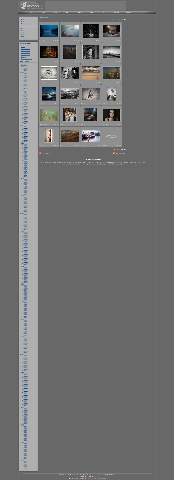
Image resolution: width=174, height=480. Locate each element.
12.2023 (26, 109)
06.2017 (26, 222)
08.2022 (26, 132)
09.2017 (26, 218)
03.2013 (26, 297)
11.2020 (25, 163)
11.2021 (25, 145)
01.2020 (26, 176)
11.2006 (25, 410)
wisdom (104, 40)
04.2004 (26, 454)
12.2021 (26, 144)
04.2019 (26, 190)
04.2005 (26, 436)
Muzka (83, 103)
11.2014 (25, 269)
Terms (22, 32)
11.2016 (25, 233)
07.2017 (26, 221)
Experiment (98, 162)
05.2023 (26, 118)
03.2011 (25, 332)
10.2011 (25, 323)
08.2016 (26, 237)
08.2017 (26, 220)
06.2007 (26, 399)
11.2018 (25, 198)
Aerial (120, 162)
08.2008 (26, 378)
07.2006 (26, 415)
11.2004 (25, 445)
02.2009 (26, 369)
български (128, 12)
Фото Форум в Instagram (99, 478)
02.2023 (26, 122)
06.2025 (26, 81)
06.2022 (26, 134)
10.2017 (26, 217)
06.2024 (26, 99)
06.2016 (26, 240)
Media (43, 12)
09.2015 (26, 254)
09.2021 (26, 148)
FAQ (22, 36)
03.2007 (26, 403)
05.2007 (26, 400)
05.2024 (26, 100)
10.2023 (26, 111)
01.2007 (26, 405)
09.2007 (26, 395)
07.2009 (26, 362)
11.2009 (25, 357)
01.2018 (26, 211)
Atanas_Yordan (43, 124)
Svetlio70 (104, 103)
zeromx (62, 40)
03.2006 (26, 420)
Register (23, 21)
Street (42, 162)
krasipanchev (84, 61)
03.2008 (26, 385)
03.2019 (26, 191)
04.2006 (26, 419)
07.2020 (26, 168)
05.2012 (26, 312)
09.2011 (25, 324)
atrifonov (62, 103)
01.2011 (25, 335)
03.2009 (26, 367)
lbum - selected (25, 53)
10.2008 (26, 376)
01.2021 (26, 158)
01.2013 (26, 299)
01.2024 (26, 106)
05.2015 (26, 259)
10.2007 (26, 393)
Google (124, 153)
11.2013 (25, 286)
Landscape (60, 162)
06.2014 (26, 275)
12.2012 (26, 302)
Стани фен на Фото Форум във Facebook (80, 478)
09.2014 (26, 271)
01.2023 (26, 123)
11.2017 (25, 216)
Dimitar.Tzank (84, 82)
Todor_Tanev (43, 40)
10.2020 (26, 164)
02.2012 (26, 316)
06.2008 (26, 381)
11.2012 (25, 304)
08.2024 (26, 96)
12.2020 (26, 161)
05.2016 (26, 241)
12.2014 (26, 267)
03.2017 (26, 226)
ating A (23, 57)
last (125, 20)
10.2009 (26, 358)
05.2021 (26, 153)
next (122, 20)
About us (23, 34)
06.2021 (26, 152)
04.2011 (25, 331)
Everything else (76, 164)
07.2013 (26, 291)
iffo (61, 145)
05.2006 (26, 417)
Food (103, 162)
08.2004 (26, 449)
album (55, 12)
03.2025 (26, 85)
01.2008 (26, 388)
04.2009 (26, 366)
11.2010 (25, 339)
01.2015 (26, 264)
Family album (111, 164)
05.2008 (26, 382)
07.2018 (26, 203)
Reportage (48, 162)
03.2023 (26, 121)
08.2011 (25, 325)
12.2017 (26, 214)
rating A (67, 12)
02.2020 (26, 175)
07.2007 (26, 397)
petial (103, 61)
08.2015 (26, 255)
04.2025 (26, 84)
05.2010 (26, 347)
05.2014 (26, 277)
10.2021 (26, 147)
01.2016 (26, 247)
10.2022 (26, 129)
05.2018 (26, 206)
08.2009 (26, 361)
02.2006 (26, 421)
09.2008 (26, 377)
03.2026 (26, 68)
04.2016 (26, 243)
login (31, 12)
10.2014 (26, 270)
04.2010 (26, 348)
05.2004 (26, 453)
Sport (88, 164)
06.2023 (26, 117)
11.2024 (25, 92)
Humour (118, 164)
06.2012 (26, 310)
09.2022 (26, 130)
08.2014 (26, 273)
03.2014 (26, 279)
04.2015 (26, 260)
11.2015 (25, 251)
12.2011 (25, 320)
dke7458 (83, 145)
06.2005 (26, 434)
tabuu (61, 61)
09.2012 (26, 306)
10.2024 (26, 94)
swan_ (61, 124)
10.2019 (26, 182)
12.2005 (26, 426)
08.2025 (26, 79)
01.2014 (26, 282)
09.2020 (26, 165)
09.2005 (26, 430)
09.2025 (26, 77)
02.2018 (26, 210)
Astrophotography (101, 164)
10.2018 (26, 199)
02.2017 (26, 228)
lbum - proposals (25, 55)
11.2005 (25, 427)
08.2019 (26, 184)
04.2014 (26, 278)
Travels (83, 164)
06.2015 (26, 258)
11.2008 (25, 374)
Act (140, 162)
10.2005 (26, 428)
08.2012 (26, 308)
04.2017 (26, 225)
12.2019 (26, 179)
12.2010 (26, 338)
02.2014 (26, 281)
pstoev (62, 82)
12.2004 (26, 443)
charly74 (42, 82)
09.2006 (26, 412)
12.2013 (26, 285)
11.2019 (25, 180)
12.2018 (26, 197)
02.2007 (26, 404)
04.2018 (26, 207)
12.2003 (26, 461)
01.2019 (26, 194)
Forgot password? (25, 23)
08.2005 (26, 431)
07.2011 (25, 327)
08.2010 (26, 343)
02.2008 (26, 386)
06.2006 (26, 416)
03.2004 (26, 455)
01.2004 (26, 458)
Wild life (71, 162)
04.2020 (26, 172)
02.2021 (26, 157)
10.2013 (26, 287)
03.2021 (26, 156)
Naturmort (82, 162)
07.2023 (26, 115)
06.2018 (26, 205)
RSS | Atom (49, 153)
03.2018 (26, 209)
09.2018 (26, 201)
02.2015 (26, 263)
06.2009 (26, 363)
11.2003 (25, 462)
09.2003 (26, 465)
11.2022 (25, 128)
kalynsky (104, 145)
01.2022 (26, 141)
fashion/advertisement (112, 162)
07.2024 (26, 98)
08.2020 (26, 167)
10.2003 (26, 464)
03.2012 (26, 314)
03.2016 (26, 244)
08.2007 (26, 396)
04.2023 (26, 119)
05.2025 (26, 83)
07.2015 (26, 256)
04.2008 (26, 384)
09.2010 (26, 342)
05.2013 (26, 294)
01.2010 (26, 352)
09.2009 (26, 359)
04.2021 (26, 154)
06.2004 (26, 451)
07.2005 (26, 432)
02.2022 (26, 140)
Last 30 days (24, 64)
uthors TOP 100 (25, 49)
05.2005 (26, 435)
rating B (80, 12)
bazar (104, 12)
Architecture (90, 162)
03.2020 (26, 173)
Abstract (68, 164)
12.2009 (26, 355)
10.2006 (26, 411)
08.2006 (26, 414)
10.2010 (26, 340)
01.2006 (26, 423)
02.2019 (26, 192)
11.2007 (25, 392)
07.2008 (26, 380)
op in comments (25, 51)
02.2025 (26, 87)
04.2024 (26, 102)
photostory (116, 12)
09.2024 (26, 95)
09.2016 (26, 236)
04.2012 (26, 313)
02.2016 (26, 245)
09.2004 (26, 447)
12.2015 (26, 250)
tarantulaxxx (105, 124)
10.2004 (26, 446)
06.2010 (26, 346)
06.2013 (26, 293)
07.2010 (26, 344)
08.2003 (26, 466)
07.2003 (26, 468)
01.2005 (26, 440)
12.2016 (26, 232)
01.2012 (26, 317)
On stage (93, 164)
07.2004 (26, 450)
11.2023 (25, 110)
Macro (77, 162)
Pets (123, 164)
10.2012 (26, 305)
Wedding (126, 162)
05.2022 (26, 136)
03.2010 (26, 350)
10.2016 (26, 235)
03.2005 (26, 438)
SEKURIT (42, 145)
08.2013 (26, 290)
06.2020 (26, 169)
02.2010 (26, 351)
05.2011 (25, 329)
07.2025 (26, 80)
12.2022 (26, 126)
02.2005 (26, 439)
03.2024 (26, 103)
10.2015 (26, 252)
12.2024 (26, 91)
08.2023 (26, 114)
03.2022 (26, 138)
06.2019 (26, 187)
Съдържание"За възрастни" (111, 136)
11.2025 (25, 75)
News (22, 28)
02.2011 (25, 333)
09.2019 (26, 183)
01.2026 (26, 70)
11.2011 (25, 321)
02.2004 (26, 457)
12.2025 (26, 73)
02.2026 (26, 69)
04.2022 (26, 137)
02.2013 (26, 298)
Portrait (54, 162)
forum (91, 12)
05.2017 (26, 224)
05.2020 (26, 171)
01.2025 (26, 88)
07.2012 (26, 309)
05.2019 (26, 188)
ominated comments (26, 59)
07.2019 (26, 186)
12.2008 (26, 373)
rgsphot (41, 103)
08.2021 (26, 149)
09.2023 (26, 113)
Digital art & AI (134, 162)
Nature (66, 162)
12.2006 (26, 408)
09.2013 (26, 289)
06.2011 (25, 328)
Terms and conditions (110, 474)
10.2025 (26, 76)
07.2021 (26, 151)
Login (22, 19)
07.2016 (26, 239)
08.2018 (26, 202)
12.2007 (26, 391)
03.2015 (26, 262)
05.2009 (26, 365)
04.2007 (26, 401)
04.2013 (26, 295)
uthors (23, 47)
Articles (23, 30)
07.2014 (26, 274)
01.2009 (26, 370)
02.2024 (26, 104)
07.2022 (26, 133)
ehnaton (41, 61)
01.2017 (26, 229)
